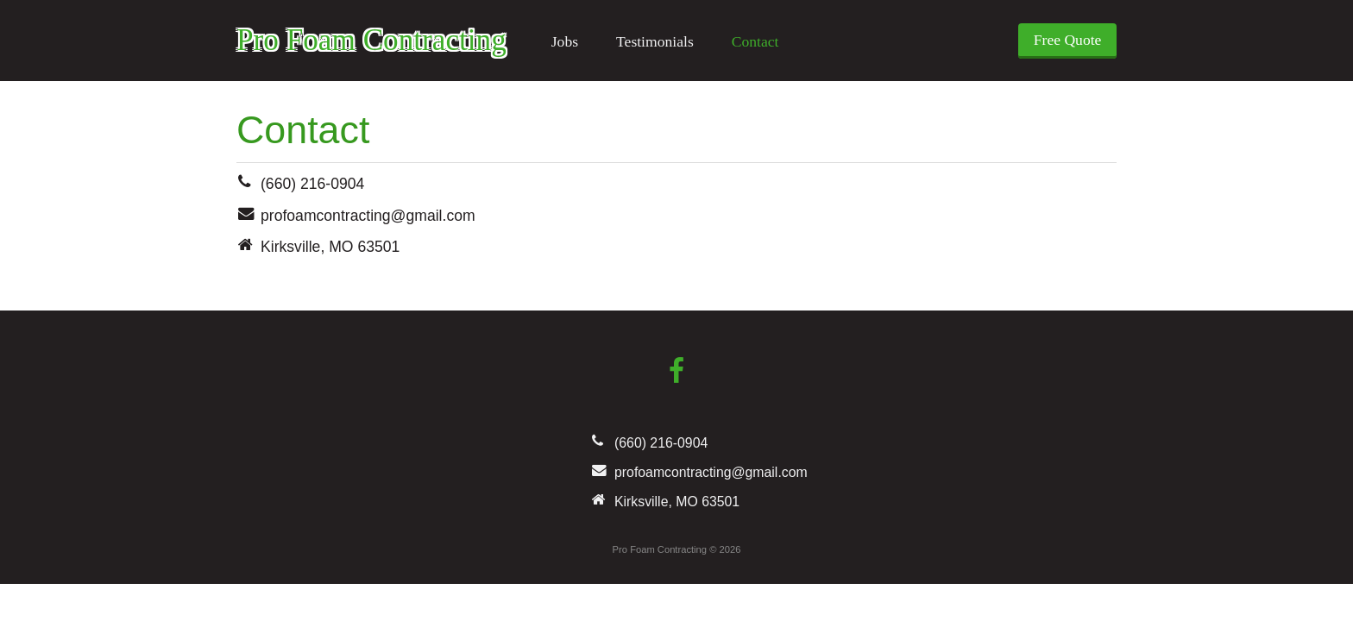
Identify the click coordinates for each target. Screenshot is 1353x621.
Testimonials (655, 41)
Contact (755, 41)
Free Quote (1068, 39)
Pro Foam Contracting (371, 40)
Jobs (564, 41)
